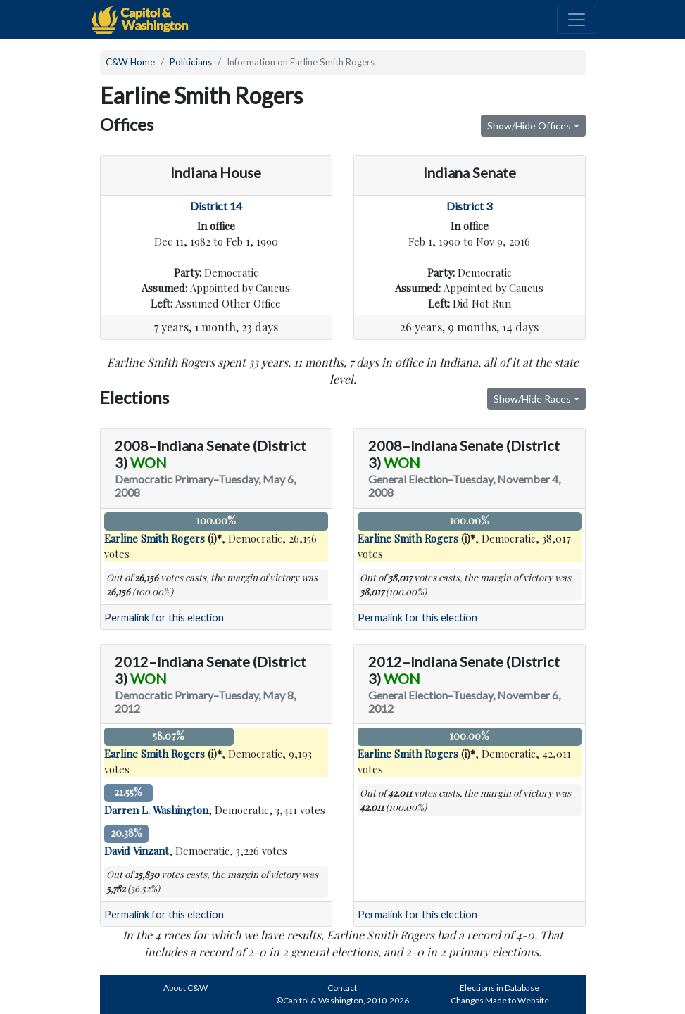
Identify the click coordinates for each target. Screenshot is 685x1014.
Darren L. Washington (156, 810)
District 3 (469, 206)
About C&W (185, 987)
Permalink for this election (164, 617)
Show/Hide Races (532, 399)
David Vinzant (136, 851)
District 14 (216, 206)
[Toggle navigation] (576, 20)
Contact (342, 987)
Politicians (191, 62)
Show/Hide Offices (529, 126)
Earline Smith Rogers (154, 538)
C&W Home (130, 62)
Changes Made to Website (500, 1000)
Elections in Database (499, 987)
